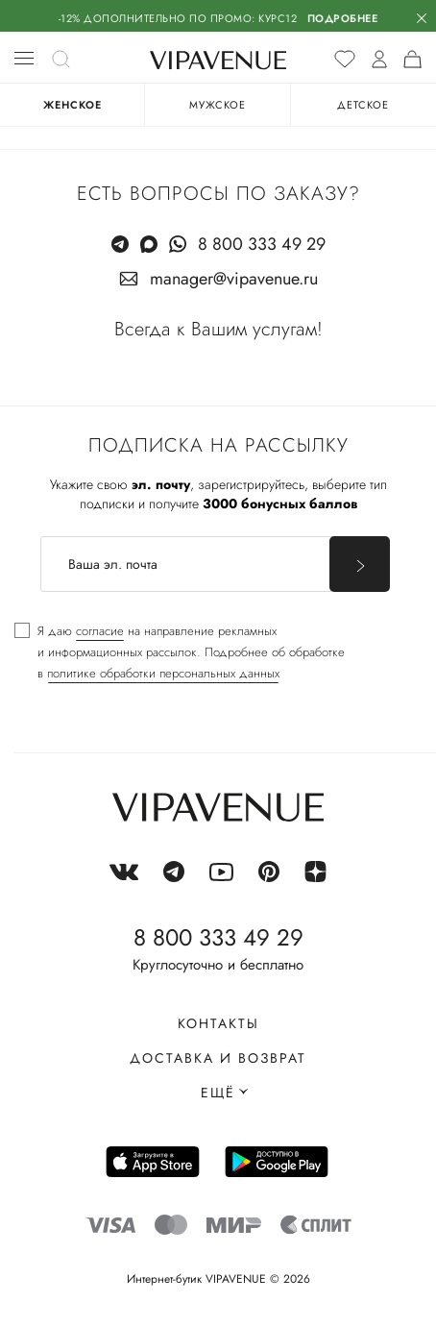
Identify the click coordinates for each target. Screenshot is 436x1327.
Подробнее (342, 18)
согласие (100, 631)
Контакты (218, 1023)
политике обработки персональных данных (163, 673)
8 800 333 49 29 (262, 244)
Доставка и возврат (218, 1058)
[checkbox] (179, 652)
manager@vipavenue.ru (234, 278)
